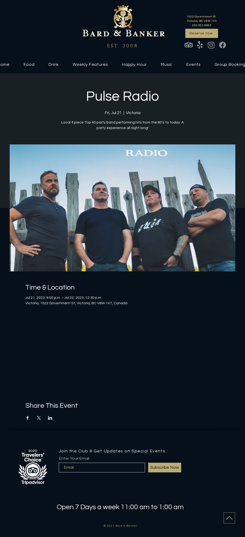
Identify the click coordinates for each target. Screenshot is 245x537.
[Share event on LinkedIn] (50, 418)
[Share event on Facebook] (27, 418)
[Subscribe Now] (164, 467)
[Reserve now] (201, 33)
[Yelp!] (199, 44)
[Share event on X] (39, 418)
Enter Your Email (74, 459)
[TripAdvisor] (188, 44)
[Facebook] (222, 44)
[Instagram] (211, 44)
